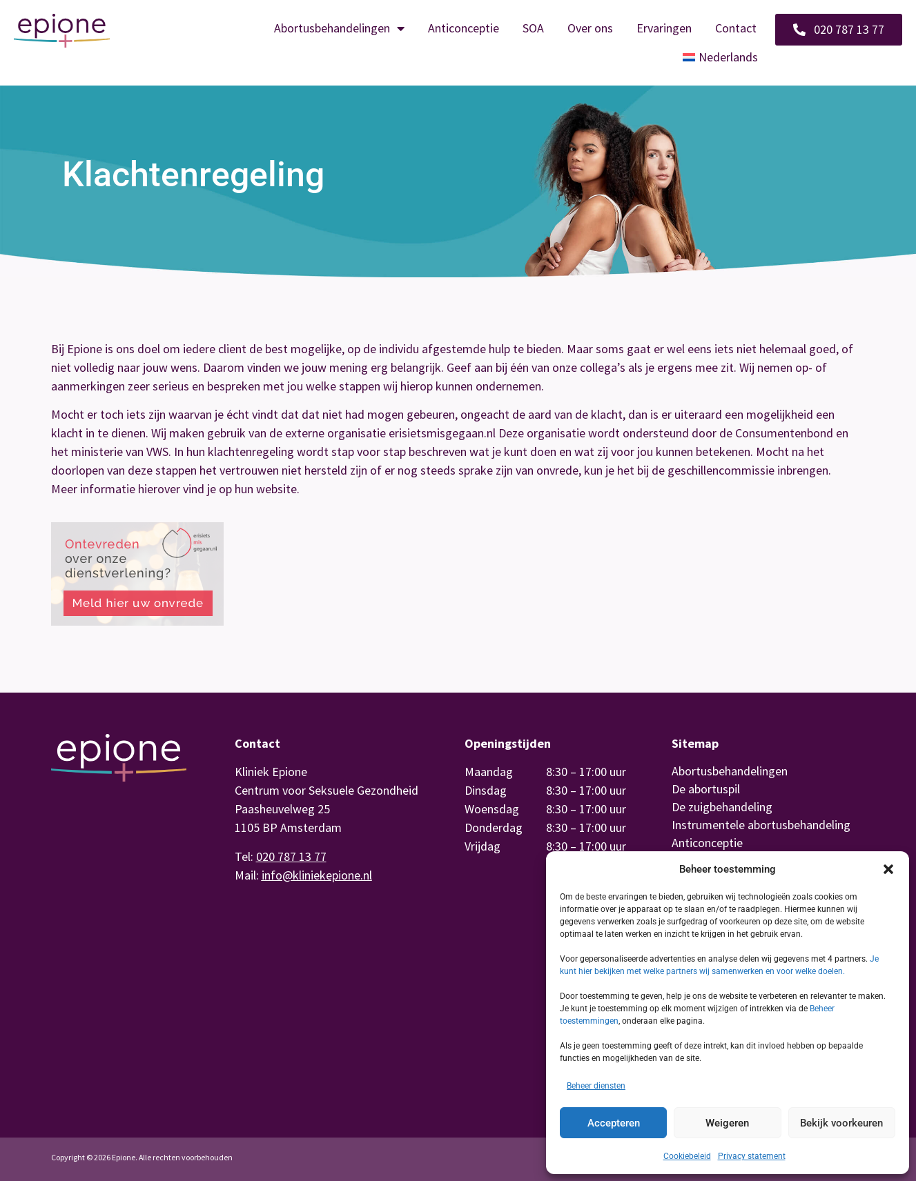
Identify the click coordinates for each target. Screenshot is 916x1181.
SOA (533, 28)
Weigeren (727, 1123)
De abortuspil (706, 789)
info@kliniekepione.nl (317, 875)
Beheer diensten (596, 1086)
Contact (736, 28)
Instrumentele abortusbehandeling (761, 825)
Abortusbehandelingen (339, 28)
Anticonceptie (463, 28)
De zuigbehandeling (722, 807)
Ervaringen (664, 28)
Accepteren (613, 1123)
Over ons (590, 28)
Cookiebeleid (687, 1156)
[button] (888, 869)
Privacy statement (752, 1156)
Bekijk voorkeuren (841, 1123)
